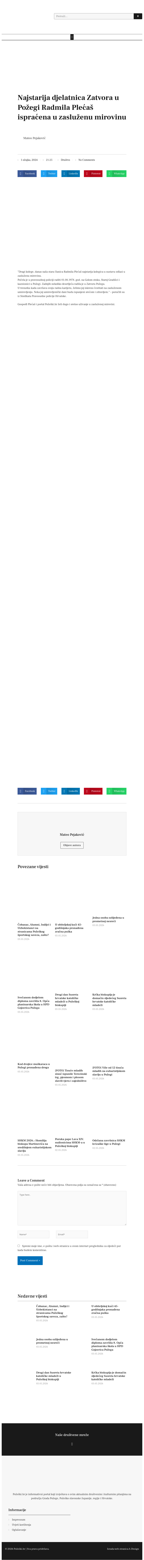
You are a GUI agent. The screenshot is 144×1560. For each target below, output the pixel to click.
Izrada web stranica (117, 1549)
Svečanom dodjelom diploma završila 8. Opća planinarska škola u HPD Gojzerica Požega (33, 1003)
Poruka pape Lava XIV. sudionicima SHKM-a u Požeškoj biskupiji (70, 1142)
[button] (72, 37)
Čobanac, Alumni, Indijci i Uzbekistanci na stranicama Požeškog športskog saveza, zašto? (34, 930)
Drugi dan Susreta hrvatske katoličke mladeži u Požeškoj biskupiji (67, 1000)
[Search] (138, 16)
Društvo (65, 160)
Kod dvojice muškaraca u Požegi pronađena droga (34, 1065)
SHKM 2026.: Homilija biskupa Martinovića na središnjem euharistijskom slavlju (34, 1146)
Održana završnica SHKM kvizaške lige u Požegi (108, 1142)
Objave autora (72, 845)
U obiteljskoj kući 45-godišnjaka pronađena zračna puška (69, 928)
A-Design (134, 1549)
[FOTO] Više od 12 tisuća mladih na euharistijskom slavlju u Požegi (108, 1071)
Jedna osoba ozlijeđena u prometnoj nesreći (108, 919)
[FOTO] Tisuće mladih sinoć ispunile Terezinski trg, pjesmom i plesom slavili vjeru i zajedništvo (71, 1076)
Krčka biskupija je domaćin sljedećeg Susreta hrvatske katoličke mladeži (109, 1000)
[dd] (72, 74)
